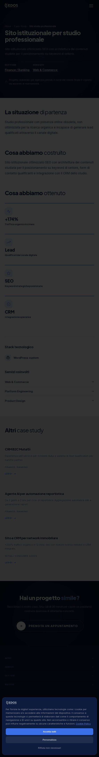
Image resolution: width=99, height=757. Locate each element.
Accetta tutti (49, 731)
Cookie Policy (83, 723)
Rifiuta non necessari (49, 748)
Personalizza (49, 739)
